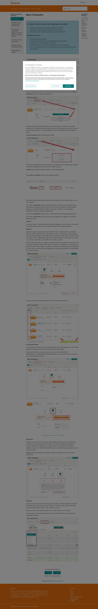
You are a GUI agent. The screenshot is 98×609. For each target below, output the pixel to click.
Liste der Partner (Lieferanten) (32, 80)
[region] (49, 75)
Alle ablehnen (56, 86)
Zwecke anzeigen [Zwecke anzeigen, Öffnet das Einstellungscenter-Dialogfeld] (31, 86)
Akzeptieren (68, 86)
